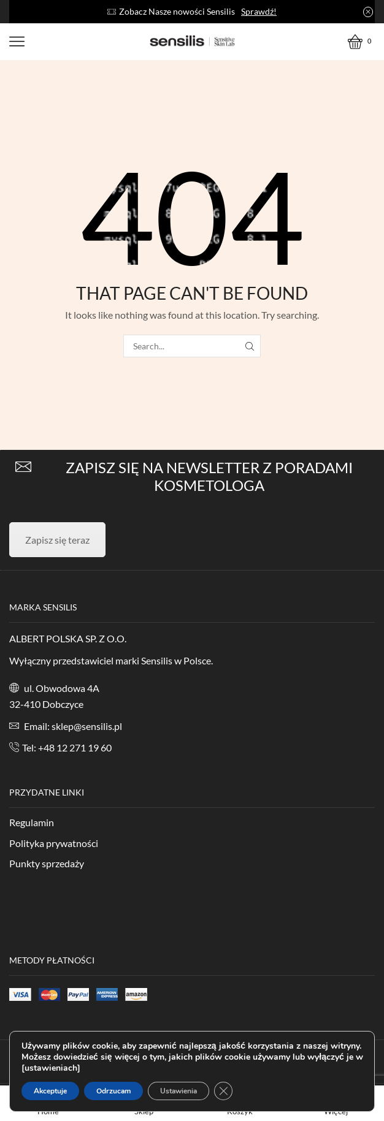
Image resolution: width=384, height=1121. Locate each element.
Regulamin (31, 822)
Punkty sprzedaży (46, 863)
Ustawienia (178, 1091)
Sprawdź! (259, 11)
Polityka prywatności (53, 843)
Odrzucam (113, 1091)
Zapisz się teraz (57, 539)
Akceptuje (50, 1091)
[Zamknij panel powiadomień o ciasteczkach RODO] (223, 1091)
